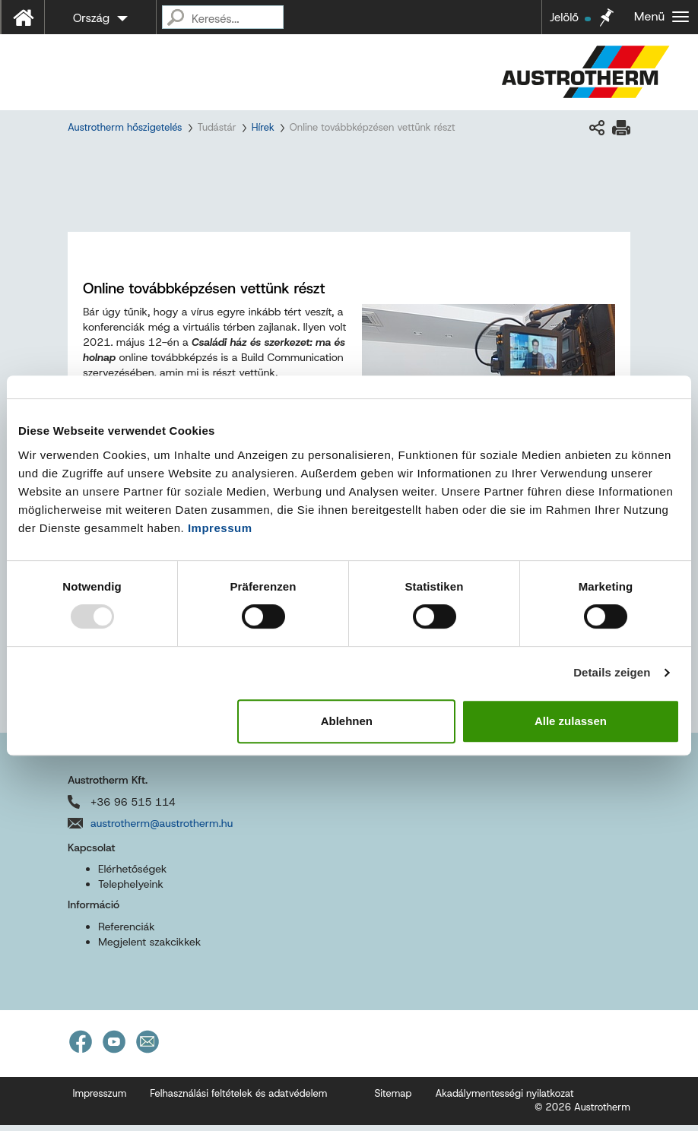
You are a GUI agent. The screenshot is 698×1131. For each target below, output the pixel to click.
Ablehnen (347, 720)
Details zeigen (611, 672)
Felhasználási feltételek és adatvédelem (238, 1099)
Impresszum (100, 1099)
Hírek (263, 127)
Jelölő (570, 17)
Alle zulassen (571, 720)
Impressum (220, 527)
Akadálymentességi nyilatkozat (504, 1099)
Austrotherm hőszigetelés (125, 127)
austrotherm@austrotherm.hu (161, 829)
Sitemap (392, 1099)
